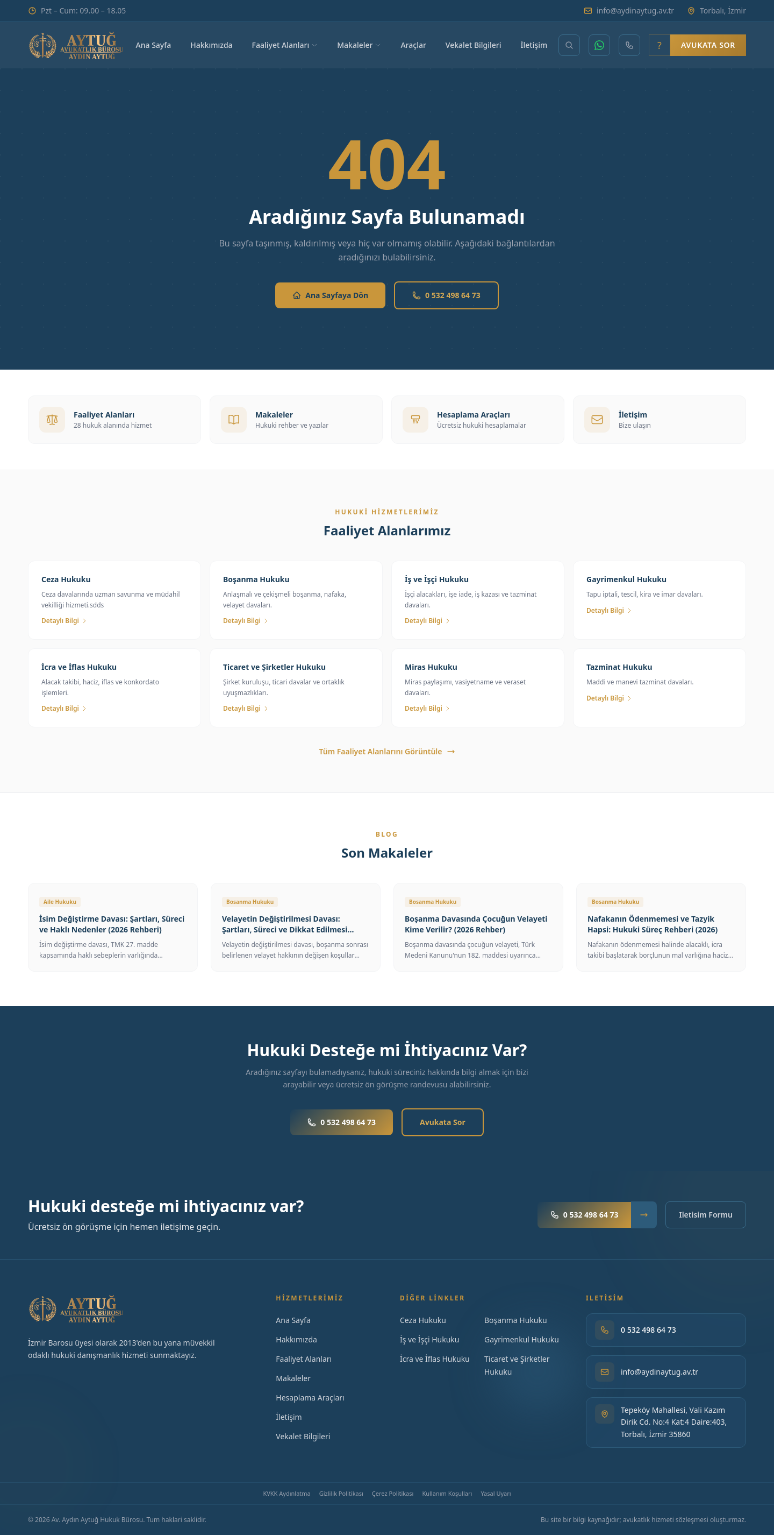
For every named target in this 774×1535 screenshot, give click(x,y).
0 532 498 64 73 (446, 295)
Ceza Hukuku (423, 1320)
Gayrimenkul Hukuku (521, 1339)
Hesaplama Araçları (310, 1397)
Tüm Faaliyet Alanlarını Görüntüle (387, 751)
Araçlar (413, 45)
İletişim (534, 45)
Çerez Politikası (393, 1493)
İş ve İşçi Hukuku (429, 1339)
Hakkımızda (211, 45)
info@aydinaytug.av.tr (629, 10)
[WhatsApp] (599, 45)
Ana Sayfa (153, 45)
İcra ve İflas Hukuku (435, 1359)
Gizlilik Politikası (341, 1493)
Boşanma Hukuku (515, 1320)
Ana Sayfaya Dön (330, 295)
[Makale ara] (569, 45)
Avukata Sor (708, 45)
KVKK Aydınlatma (286, 1493)
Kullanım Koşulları (447, 1493)
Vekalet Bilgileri (473, 45)
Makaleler (359, 45)
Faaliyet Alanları (285, 45)
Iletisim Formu (706, 1214)
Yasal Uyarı (496, 1493)
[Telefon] (629, 45)
